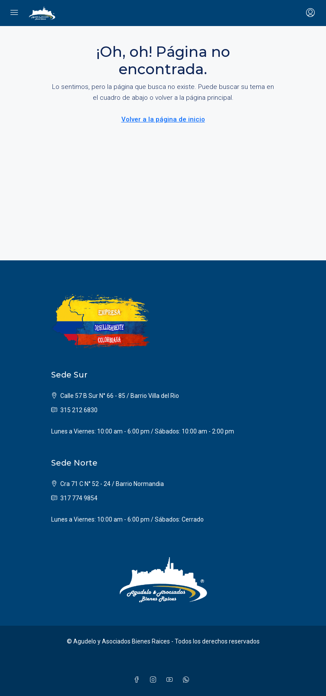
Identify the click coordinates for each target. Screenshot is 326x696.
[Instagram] (155, 679)
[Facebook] (138, 679)
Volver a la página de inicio (163, 119)
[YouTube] (171, 679)
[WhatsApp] (187, 679)
